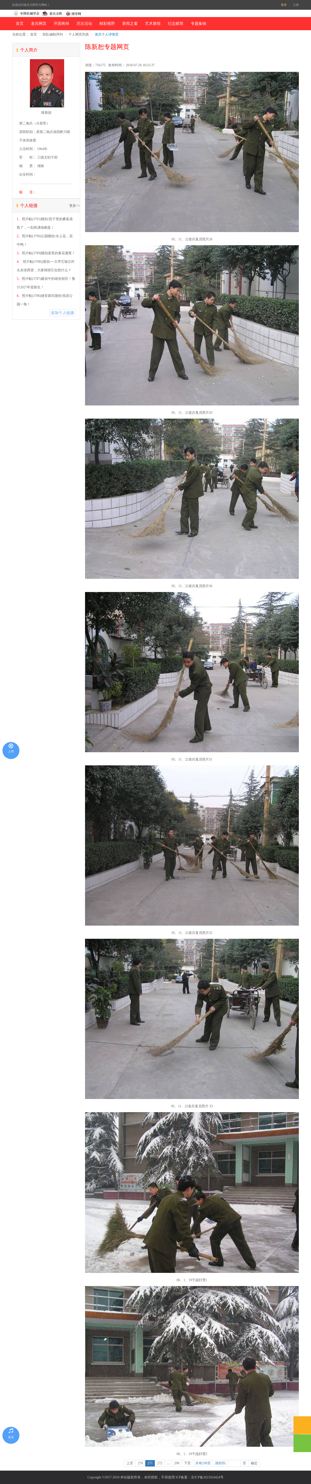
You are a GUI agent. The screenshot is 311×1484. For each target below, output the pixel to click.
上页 (129, 1463)
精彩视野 (107, 23)
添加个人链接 (62, 313)
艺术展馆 (153, 23)
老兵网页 (38, 23)
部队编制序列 (53, 34)
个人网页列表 (79, 34)
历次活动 (84, 23)
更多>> (74, 205)
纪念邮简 (175, 23)
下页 (187, 1463)
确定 (254, 1463)
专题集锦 (198, 23)
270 (140, 1463)
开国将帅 (61, 23)
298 (176, 1463)
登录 (284, 5)
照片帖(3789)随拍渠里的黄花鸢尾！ (48, 253)
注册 (296, 5)
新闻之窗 (130, 23)
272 (159, 1463)
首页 (20, 23)
